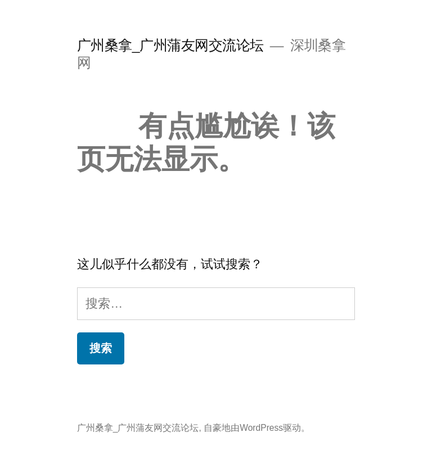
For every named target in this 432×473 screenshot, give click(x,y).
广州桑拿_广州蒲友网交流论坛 (170, 45)
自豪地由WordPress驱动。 (257, 428)
